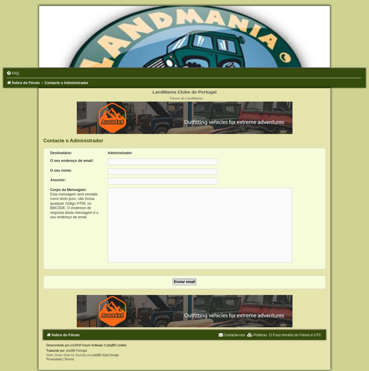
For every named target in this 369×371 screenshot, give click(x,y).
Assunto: (58, 180)
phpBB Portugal (76, 350)
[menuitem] (13, 73)
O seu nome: (61, 170)
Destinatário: (61, 153)
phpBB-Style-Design (105, 355)
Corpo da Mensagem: (68, 190)
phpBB (74, 345)
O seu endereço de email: (72, 161)
